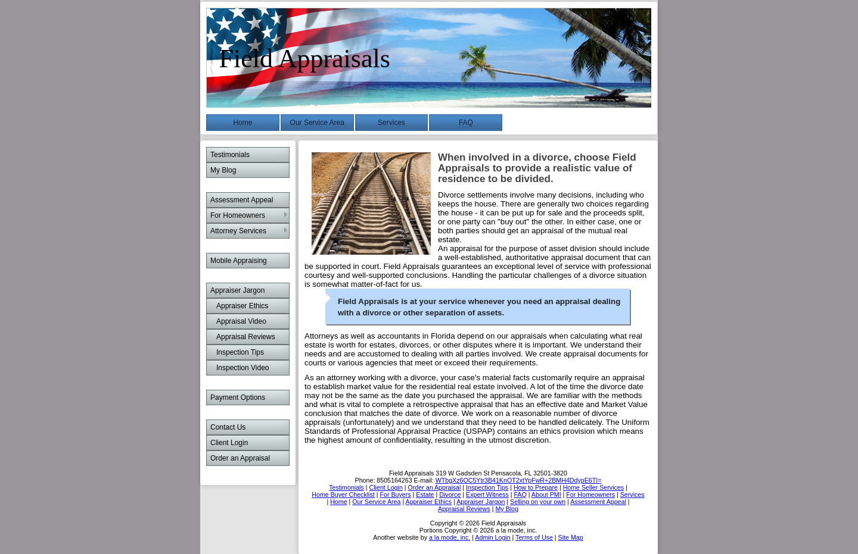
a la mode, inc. (449, 537)
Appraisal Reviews (245, 337)
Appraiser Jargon (237, 290)
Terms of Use (534, 537)
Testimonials (230, 155)
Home (242, 122)
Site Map (570, 537)
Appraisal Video (241, 321)
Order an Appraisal (240, 458)
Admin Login (492, 537)
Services (391, 122)
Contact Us (227, 427)
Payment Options (237, 397)
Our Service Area (317, 122)
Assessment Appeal (241, 200)
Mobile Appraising (238, 260)
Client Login (229, 443)
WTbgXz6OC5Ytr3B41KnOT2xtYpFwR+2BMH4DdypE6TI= (519, 480)
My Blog (223, 170)
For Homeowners (237, 215)
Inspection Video (242, 368)
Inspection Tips (240, 352)
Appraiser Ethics (242, 306)
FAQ (466, 122)
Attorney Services (238, 231)
